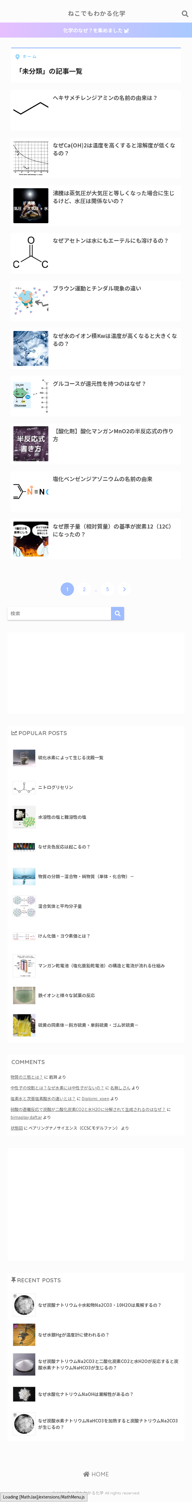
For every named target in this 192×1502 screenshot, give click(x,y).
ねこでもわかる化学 (96, 13)
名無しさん (120, 1092)
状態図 (16, 1131)
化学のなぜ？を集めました (96, 30)
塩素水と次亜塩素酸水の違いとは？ (43, 1102)
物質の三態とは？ (26, 1081)
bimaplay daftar (26, 1120)
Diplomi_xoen (96, 1102)
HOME (96, 1477)
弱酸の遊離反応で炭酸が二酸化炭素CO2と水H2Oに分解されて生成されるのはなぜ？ (88, 1113)
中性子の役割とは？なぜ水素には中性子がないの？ (57, 1092)
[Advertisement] (96, 676)
